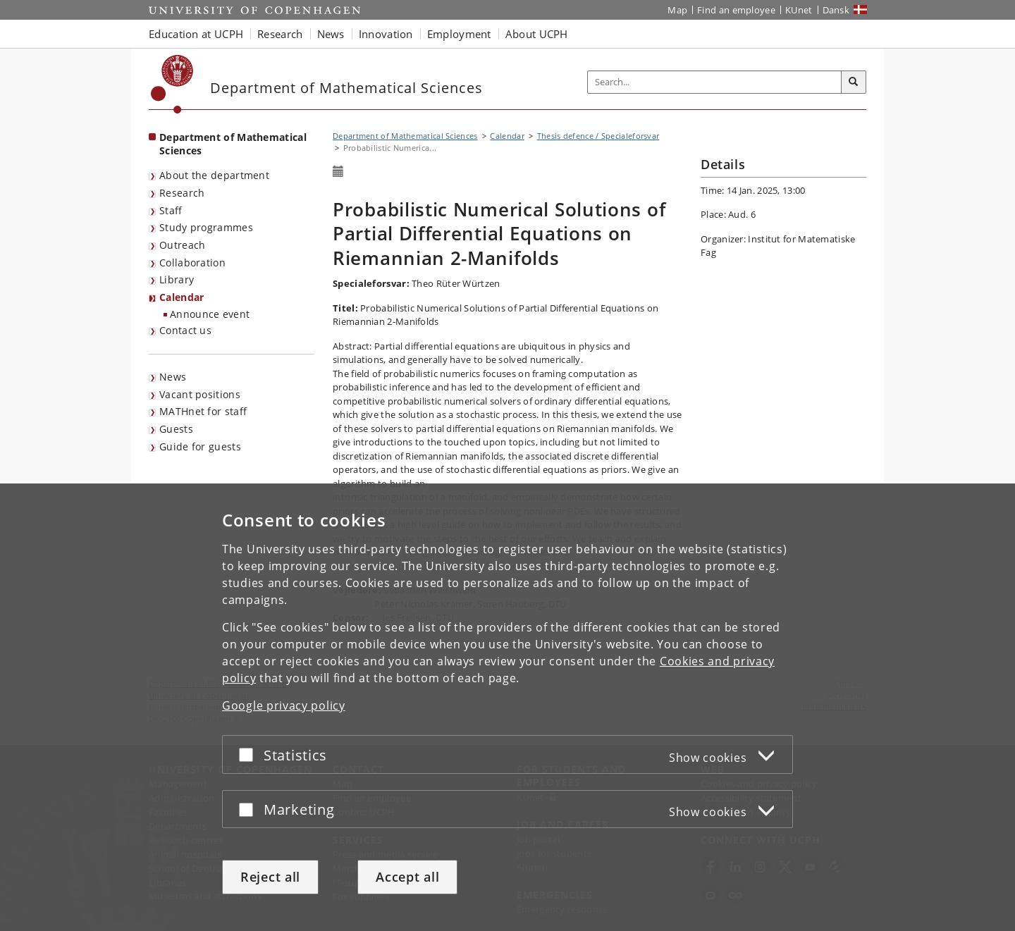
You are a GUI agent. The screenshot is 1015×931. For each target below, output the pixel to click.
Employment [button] (459, 34)
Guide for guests (200, 446)
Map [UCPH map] (677, 10)
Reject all (270, 876)
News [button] (331, 34)
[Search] (853, 82)
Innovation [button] (386, 34)
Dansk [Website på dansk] (836, 10)
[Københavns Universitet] (172, 84)
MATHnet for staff (203, 411)
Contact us (185, 330)
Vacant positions (199, 394)
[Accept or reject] (249, 754)
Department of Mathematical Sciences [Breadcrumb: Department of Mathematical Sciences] (405, 135)
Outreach (182, 245)
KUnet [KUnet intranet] (799, 10)
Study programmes (206, 227)
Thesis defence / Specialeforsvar (598, 135)
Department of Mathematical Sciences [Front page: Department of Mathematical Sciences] (233, 143)
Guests (176, 429)
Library (176, 279)
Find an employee (736, 10)
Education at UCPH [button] (196, 34)
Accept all (407, 876)
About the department (214, 175)
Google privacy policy (283, 705)
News (172, 376)
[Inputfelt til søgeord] (714, 82)
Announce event (210, 314)
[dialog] (507, 707)
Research (181, 192)
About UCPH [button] (536, 34)
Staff (171, 210)
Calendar (181, 297)
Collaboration (192, 262)
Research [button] (279, 34)
